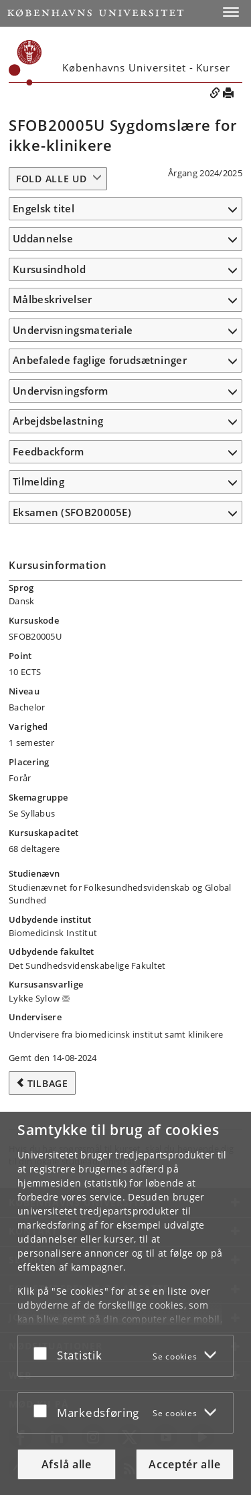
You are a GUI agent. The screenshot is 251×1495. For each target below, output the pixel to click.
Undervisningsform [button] (60, 390)
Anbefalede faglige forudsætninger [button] (100, 360)
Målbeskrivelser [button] (52, 299)
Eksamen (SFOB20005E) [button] (72, 512)
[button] (231, 12)
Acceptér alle (184, 1464)
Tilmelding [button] (38, 481)
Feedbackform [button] (48, 451)
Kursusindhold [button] (49, 269)
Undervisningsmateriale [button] (73, 330)
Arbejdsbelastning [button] (58, 420)
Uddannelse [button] (43, 238)
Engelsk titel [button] (43, 208)
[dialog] (125, 1303)
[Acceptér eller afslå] (43, 1353)
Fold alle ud (51, 178)
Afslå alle (66, 1464)
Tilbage (47, 1083)
